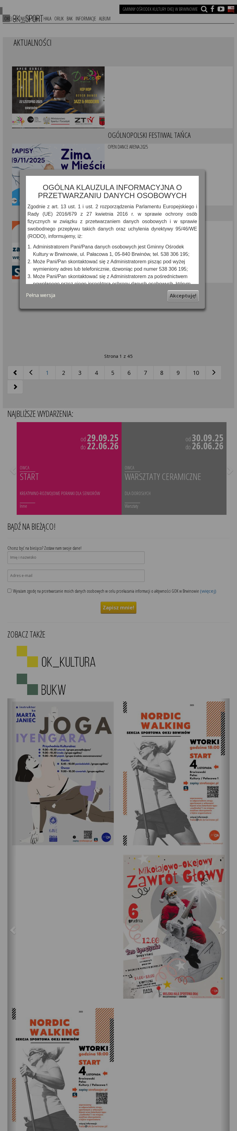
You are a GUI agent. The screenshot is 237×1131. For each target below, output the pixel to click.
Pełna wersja (40, 295)
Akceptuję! (183, 295)
